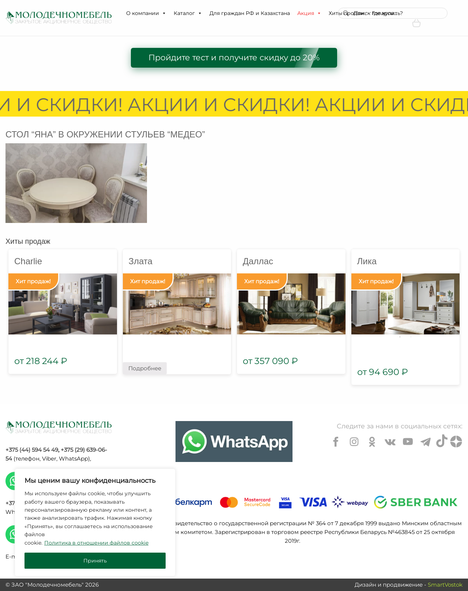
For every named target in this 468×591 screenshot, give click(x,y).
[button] (163, 13)
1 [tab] (400, 337)
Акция (309, 13)
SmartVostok (445, 584)
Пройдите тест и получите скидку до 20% (234, 57)
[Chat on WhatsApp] (234, 441)
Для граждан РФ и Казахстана (250, 13)
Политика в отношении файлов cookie (96, 542)
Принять (95, 560)
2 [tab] (411, 337)
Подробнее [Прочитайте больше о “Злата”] (144, 368)
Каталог (188, 13)
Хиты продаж (27, 241)
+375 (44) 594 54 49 (31, 449)
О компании (146, 13)
